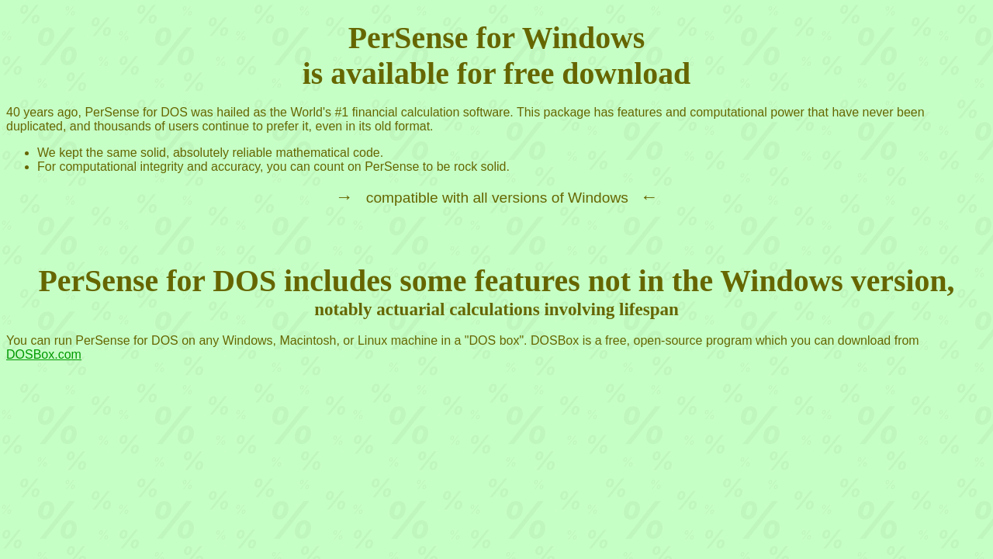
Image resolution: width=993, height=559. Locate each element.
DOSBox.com (43, 354)
